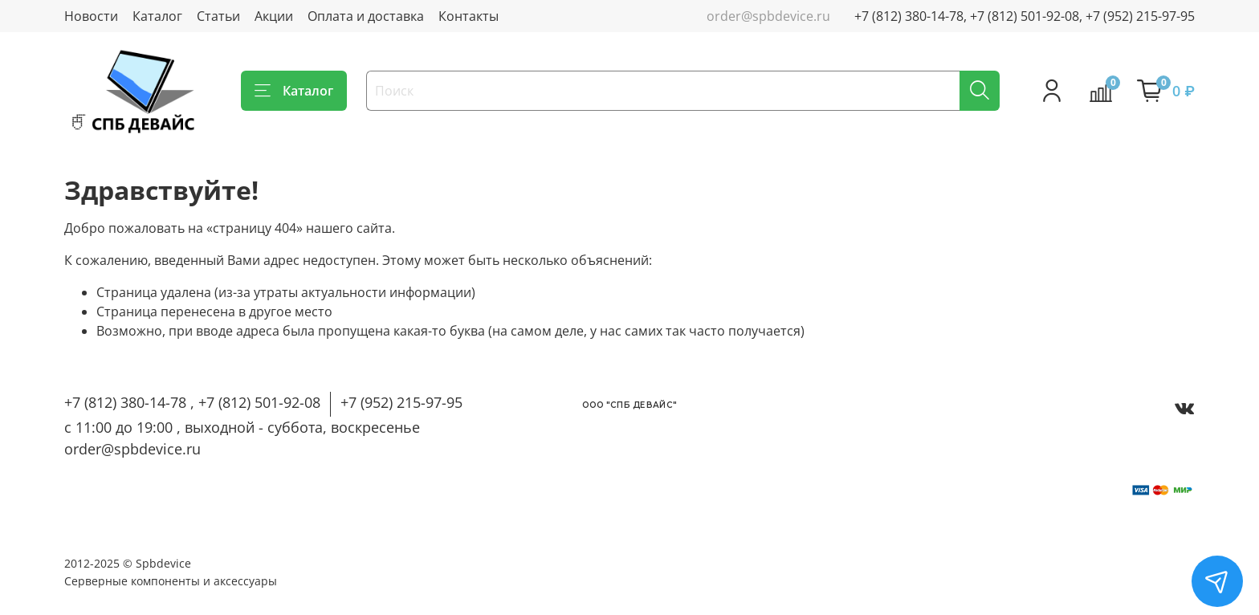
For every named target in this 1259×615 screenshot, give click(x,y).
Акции (274, 16)
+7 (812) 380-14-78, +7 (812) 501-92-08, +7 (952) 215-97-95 (1024, 16)
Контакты (468, 16)
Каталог (157, 16)
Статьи (218, 16)
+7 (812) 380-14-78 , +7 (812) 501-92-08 (192, 402)
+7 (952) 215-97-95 (401, 402)
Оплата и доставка (366, 16)
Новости (91, 16)
